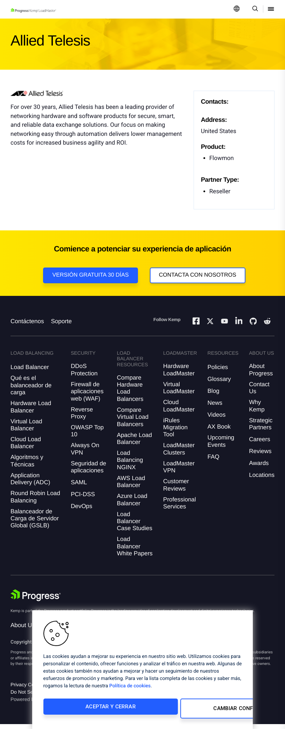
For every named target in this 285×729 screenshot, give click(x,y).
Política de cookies (130, 690)
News (215, 407)
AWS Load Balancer (131, 486)
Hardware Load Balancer (31, 411)
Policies (218, 372)
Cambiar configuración (188, 710)
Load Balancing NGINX (130, 464)
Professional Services (179, 507)
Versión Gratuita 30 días (90, 275)
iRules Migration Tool (175, 432)
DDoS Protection (84, 374)
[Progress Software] (36, 600)
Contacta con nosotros (197, 275)
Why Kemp (256, 410)
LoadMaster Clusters (179, 453)
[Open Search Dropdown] (254, 9)
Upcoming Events (221, 446)
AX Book (219, 431)
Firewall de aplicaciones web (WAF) (87, 396)
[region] (142, 671)
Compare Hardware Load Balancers (130, 393)
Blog (214, 396)
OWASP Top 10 (87, 436)
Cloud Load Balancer (26, 447)
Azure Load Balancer (132, 504)
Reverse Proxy (82, 418)
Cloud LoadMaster (179, 410)
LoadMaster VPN (179, 472)
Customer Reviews (176, 490)
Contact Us (259, 393)
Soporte (61, 326)
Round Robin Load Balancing (35, 501)
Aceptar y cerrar (89, 710)
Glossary (219, 384)
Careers (259, 444)
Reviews (260, 456)
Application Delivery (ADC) (30, 484)
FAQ (214, 461)
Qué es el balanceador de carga (31, 390)
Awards (259, 468)
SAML (79, 487)
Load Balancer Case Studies (134, 525)
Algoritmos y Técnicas (27, 465)
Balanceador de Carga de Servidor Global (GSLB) (35, 523)
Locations (261, 480)
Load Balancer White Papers (135, 551)
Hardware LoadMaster (179, 374)
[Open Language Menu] (237, 9)
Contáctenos (27, 326)
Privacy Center (27, 689)
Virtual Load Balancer (26, 430)
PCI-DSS (83, 499)
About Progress (261, 374)
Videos (217, 419)
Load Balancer (30, 372)
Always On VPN (85, 453)
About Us (23, 630)
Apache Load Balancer (134, 443)
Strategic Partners (260, 429)
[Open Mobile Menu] (271, 9)
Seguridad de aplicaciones (88, 472)
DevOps (81, 511)
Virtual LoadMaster (179, 393)
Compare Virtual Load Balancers (132, 421)
